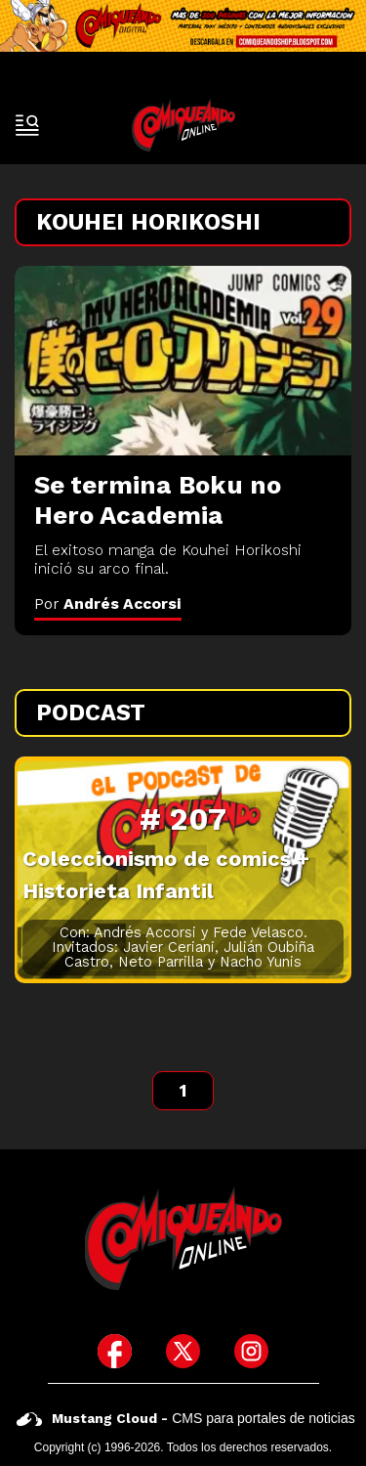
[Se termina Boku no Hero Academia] (183, 360)
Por (108, 603)
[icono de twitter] (183, 1351)
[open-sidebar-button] (27, 125)
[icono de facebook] (115, 1351)
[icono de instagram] (251, 1351)
